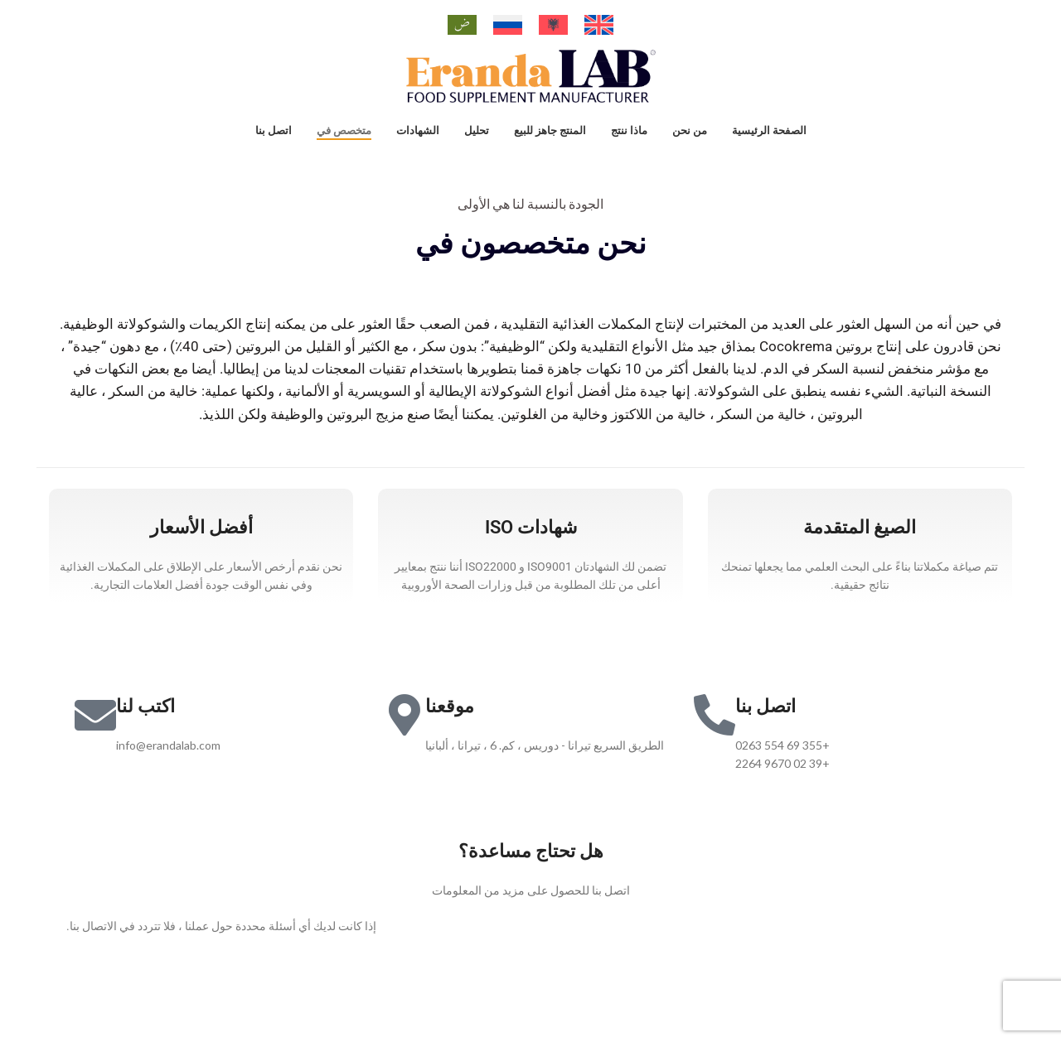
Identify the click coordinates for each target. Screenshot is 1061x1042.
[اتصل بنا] (714, 730)
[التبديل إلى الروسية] (507, 25)
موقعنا (449, 722)
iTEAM (779, 1009)
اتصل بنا (765, 722)
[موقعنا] (404, 730)
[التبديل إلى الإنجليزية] (599, 25)
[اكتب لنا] (95, 730)
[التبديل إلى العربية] (462, 25)
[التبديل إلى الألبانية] (553, 25)
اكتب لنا (145, 722)
